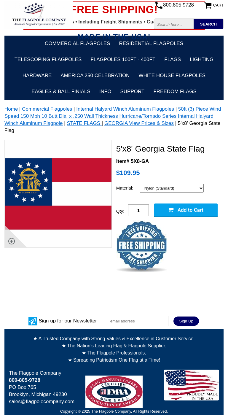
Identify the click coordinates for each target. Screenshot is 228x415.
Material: (125, 187)
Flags (172, 59)
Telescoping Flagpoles (48, 59)
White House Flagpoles (171, 75)
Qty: (120, 211)
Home (11, 109)
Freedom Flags (174, 91)
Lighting (201, 59)
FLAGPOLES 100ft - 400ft (122, 59)
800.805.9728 (178, 5)
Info (105, 91)
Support (132, 91)
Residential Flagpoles (151, 43)
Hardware (37, 75)
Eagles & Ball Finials (60, 91)
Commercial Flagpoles (77, 43)
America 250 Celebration (95, 75)
